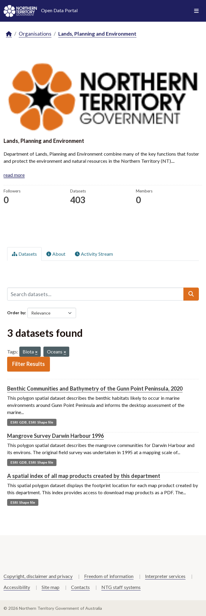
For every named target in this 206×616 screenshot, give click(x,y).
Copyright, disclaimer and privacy (38, 576)
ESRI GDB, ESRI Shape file (31, 422)
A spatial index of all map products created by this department (83, 476)
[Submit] (191, 294)
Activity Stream (94, 254)
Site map (50, 587)
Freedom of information (108, 576)
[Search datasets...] (95, 294)
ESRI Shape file (22, 502)
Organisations (35, 34)
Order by (16, 312)
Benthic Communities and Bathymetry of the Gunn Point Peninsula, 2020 (95, 388)
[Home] (9, 34)
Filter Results (28, 364)
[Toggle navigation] (196, 11)
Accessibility (17, 587)
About (55, 254)
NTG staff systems (121, 587)
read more (14, 175)
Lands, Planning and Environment (97, 34)
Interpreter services (165, 576)
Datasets (24, 254)
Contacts (80, 587)
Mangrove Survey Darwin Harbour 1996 (55, 435)
